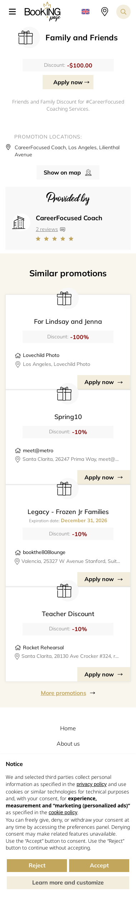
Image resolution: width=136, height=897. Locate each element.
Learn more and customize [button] (68, 882)
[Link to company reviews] (69, 239)
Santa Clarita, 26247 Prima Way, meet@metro (72, 459)
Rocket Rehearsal (43, 647)
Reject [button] (37, 865)
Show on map (62, 172)
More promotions (63, 692)
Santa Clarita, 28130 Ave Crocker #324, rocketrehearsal (71, 656)
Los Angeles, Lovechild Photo (56, 364)
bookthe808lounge (44, 552)
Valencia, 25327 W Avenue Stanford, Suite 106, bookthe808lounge (71, 561)
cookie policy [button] (63, 812)
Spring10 (68, 417)
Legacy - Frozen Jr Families (68, 512)
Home (68, 728)
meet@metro (38, 450)
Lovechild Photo (41, 355)
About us (68, 743)
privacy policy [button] (92, 784)
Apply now (68, 82)
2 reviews (47, 229)
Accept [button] (99, 865)
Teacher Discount (68, 614)
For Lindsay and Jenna (68, 321)
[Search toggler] (123, 12)
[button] (15, 12)
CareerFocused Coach (69, 218)
